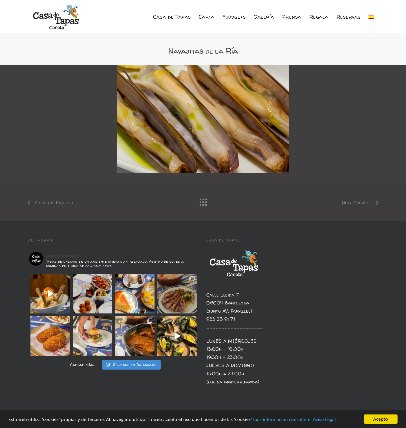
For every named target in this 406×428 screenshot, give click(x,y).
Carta (207, 16)
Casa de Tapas (172, 16)
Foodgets (234, 16)
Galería (263, 16)
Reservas (348, 16)
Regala (318, 16)
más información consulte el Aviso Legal (294, 419)
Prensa (291, 16)
